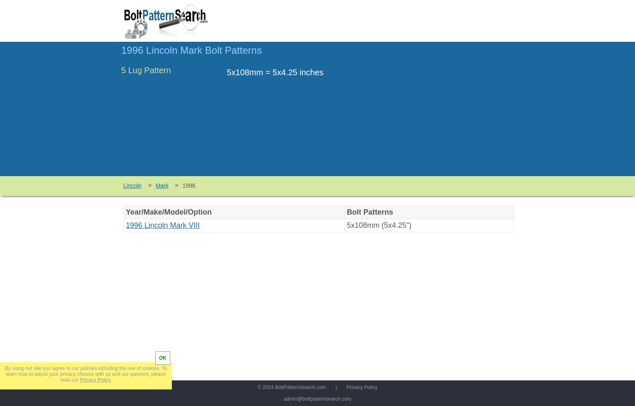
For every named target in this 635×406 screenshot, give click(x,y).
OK (162, 358)
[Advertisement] (444, 113)
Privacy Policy (362, 387)
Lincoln (133, 185)
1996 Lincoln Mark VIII (163, 225)
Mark (162, 185)
